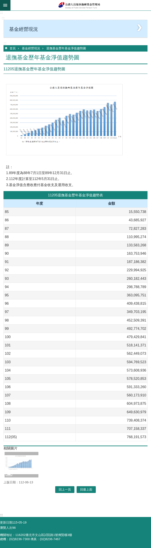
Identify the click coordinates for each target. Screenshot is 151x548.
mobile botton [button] (5, 5)
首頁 (13, 48)
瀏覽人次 (6, 527)
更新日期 (6, 522)
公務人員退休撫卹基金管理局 (80, 5)
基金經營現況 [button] (23, 29)
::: (1, 12)
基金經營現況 (31, 48)
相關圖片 (10, 448)
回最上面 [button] (86, 489)
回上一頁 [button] (65, 489)
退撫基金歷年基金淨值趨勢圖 (66, 48)
